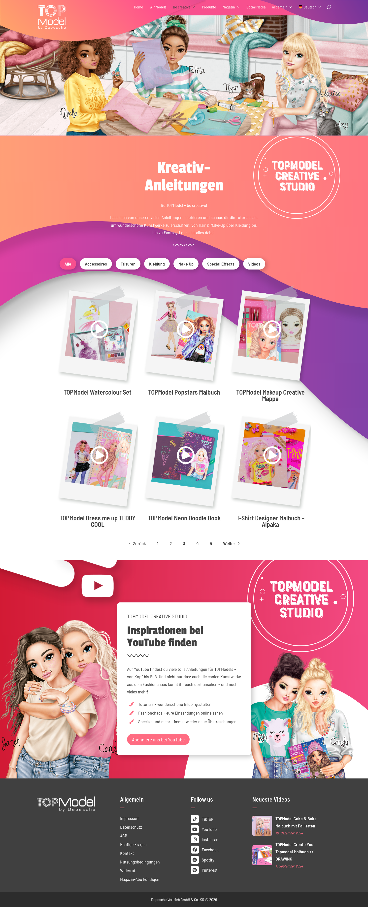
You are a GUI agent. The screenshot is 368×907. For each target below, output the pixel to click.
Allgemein (279, 7)
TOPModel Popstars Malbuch (184, 392)
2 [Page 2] (170, 543)
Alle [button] (68, 264)
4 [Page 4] (197, 543)
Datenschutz (131, 827)
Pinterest (204, 870)
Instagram (205, 839)
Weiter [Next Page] (232, 543)
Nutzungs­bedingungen (140, 861)
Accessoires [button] (96, 264)
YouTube (204, 829)
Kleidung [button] (157, 264)
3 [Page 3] (184, 543)
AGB (123, 835)
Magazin (229, 7)
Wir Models (158, 7)
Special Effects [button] (220, 264)
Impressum (129, 818)
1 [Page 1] (158, 543)
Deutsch (309, 7)
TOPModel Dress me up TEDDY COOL (97, 521)
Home (138, 7)
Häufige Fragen (133, 844)
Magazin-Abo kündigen (139, 879)
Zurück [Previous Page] (136, 543)
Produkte (209, 7)
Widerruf (127, 870)
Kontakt (127, 853)
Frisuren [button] (128, 264)
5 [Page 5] (211, 543)
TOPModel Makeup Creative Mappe (270, 395)
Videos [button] (254, 264)
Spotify (202, 859)
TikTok (202, 819)
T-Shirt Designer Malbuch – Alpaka (270, 521)
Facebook (205, 849)
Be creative (182, 7)
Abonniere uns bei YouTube (158, 739)
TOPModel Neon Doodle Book (184, 518)
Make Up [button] (186, 264)
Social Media (256, 7)
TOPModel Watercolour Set (98, 392)
